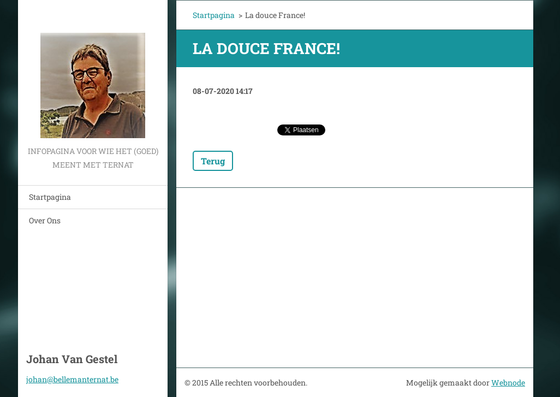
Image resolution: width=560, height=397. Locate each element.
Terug (213, 161)
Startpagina (50, 197)
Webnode (508, 382)
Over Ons (45, 220)
